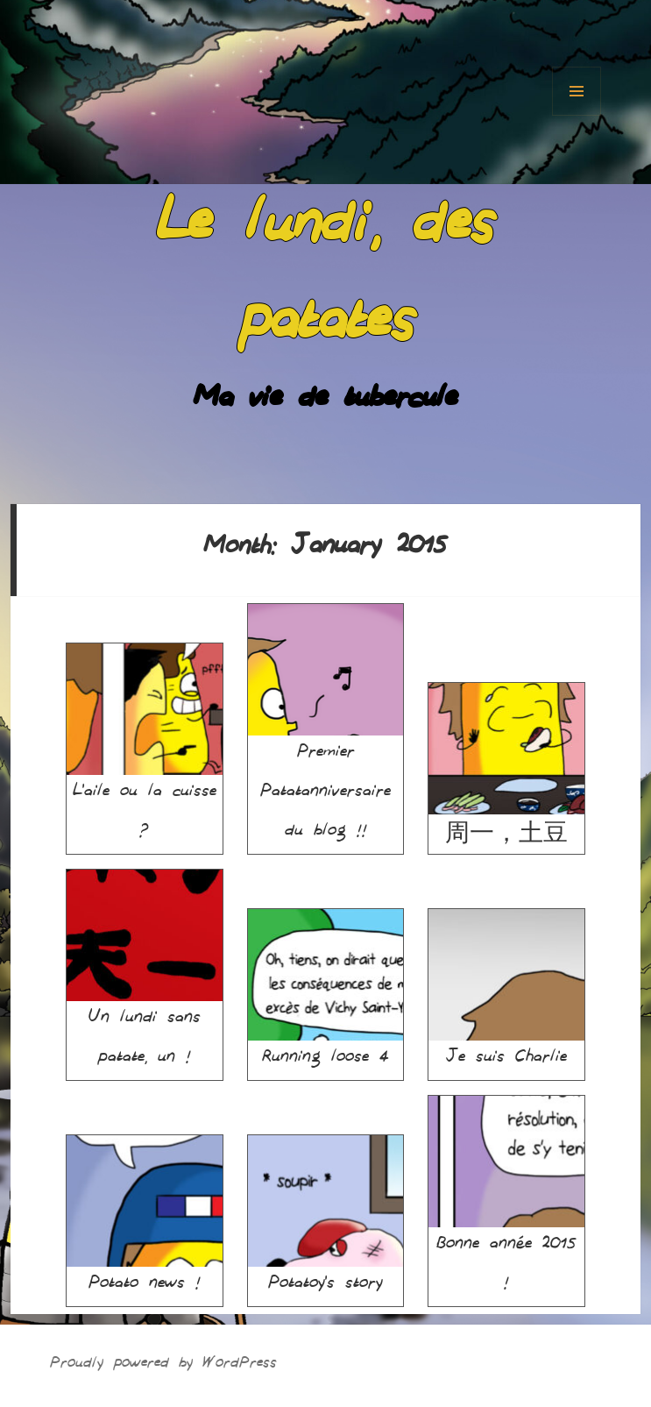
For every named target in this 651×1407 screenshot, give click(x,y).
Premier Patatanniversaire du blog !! (326, 725)
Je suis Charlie (506, 990)
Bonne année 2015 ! (506, 1197)
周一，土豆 (506, 764)
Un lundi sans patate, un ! (145, 971)
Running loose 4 (326, 990)
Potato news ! (145, 1216)
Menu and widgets (576, 91)
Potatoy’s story (326, 1216)
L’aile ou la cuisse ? (145, 744)
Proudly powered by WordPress (163, 1365)
